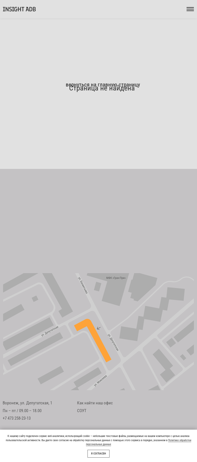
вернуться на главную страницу (103, 84)
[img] (98, 331)
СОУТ (81, 410)
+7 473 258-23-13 (17, 418)
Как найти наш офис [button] (95, 402)
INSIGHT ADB (19, 9)
